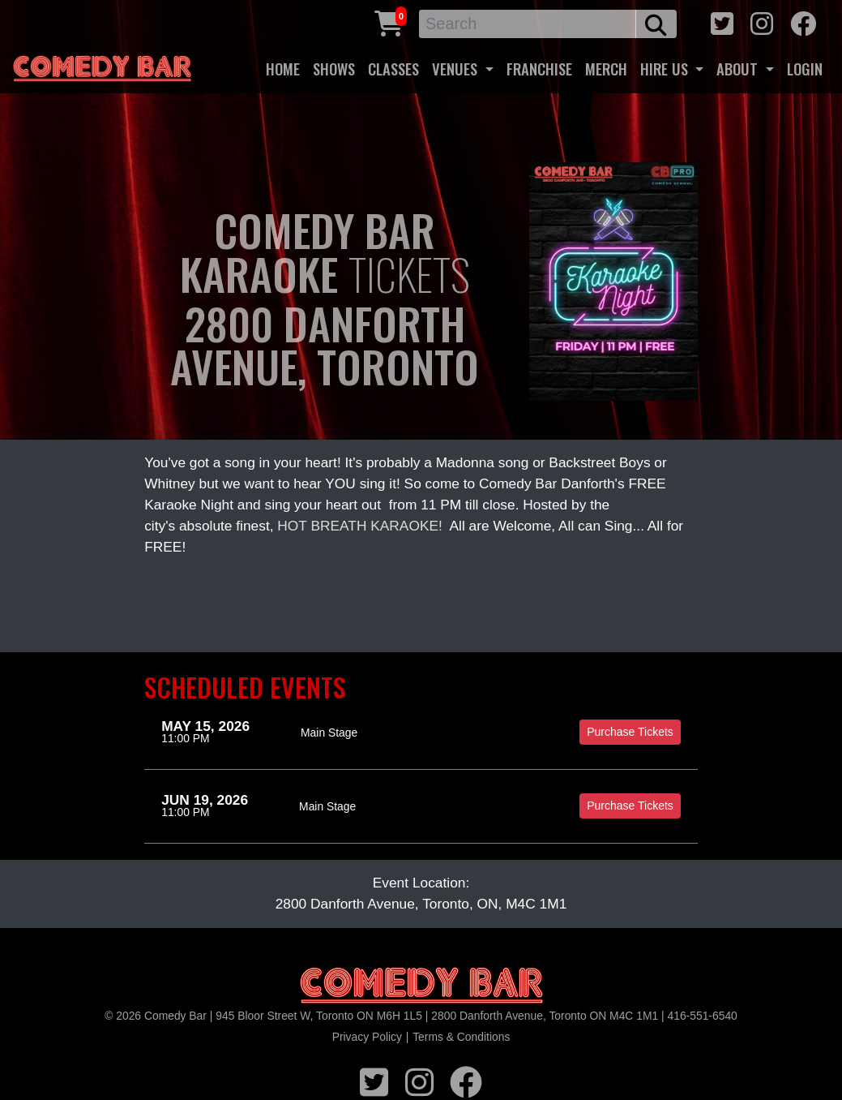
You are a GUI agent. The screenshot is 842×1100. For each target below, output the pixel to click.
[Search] (527, 24)
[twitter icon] (722, 21)
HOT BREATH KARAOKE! (359, 526)
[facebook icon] (803, 21)
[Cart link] (389, 21)
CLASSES (393, 68)
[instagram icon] (761, 21)
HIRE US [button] (666, 68)
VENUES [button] (456, 68)
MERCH (606, 68)
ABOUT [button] (739, 68)
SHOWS (334, 68)
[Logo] (421, 986)
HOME (283, 68)
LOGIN (805, 68)
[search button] (656, 24)
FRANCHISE (539, 68)
